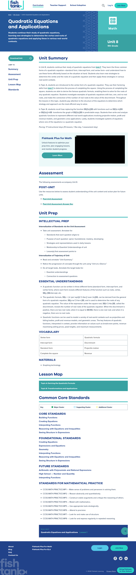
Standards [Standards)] (13, 89)
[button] (125, 570)
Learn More (57, 155)
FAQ (10, 552)
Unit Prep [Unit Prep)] (13, 79)
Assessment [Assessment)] (14, 74)
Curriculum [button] (38, 5)
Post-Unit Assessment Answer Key (58, 204)
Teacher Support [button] (58, 5)
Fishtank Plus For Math (42, 546)
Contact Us (13, 555)
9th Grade (16, 15)
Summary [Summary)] (13, 69)
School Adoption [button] (78, 5)
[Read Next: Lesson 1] (83, 531)
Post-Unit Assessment (52, 198)
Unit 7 (98, 67)
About (11, 546)
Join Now (121, 5)
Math (9, 15)
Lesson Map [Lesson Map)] (14, 84)
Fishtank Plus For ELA (41, 549)
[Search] (103, 5)
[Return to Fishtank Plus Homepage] (16, 5)
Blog (10, 549)
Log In (110, 5)
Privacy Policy (111, 571)
